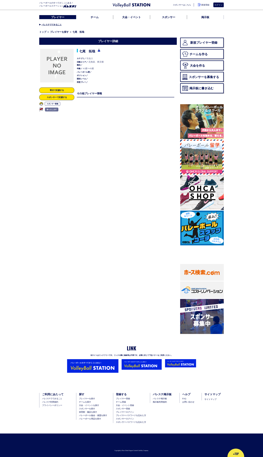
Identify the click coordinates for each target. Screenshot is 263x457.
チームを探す (85, 402)
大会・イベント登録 (125, 405)
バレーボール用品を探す (90, 419)
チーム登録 (121, 402)
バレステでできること (52, 24)
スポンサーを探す (87, 409)
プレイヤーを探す (59, 32)
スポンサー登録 (123, 409)
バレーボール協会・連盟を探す (93, 415)
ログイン (219, 5)
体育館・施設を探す (88, 412)
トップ (42, 32)
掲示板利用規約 (160, 402)
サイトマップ (210, 399)
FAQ (184, 399)
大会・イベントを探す (89, 405)
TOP (236, 454)
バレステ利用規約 (50, 402)
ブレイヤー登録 (123, 399)
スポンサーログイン (125, 419)
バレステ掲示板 (160, 399)
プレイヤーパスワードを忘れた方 (131, 415)
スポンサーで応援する (57, 97)
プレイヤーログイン (125, 412)
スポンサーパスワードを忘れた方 (131, 422)
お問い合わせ (188, 402)
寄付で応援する (57, 90)
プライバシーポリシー (52, 405)
